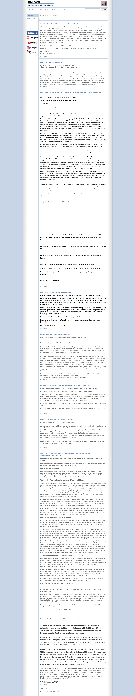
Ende (57, 691)
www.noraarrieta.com (90, 84)
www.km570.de (72, 84)
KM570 (40, 15)
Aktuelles (48, 15)
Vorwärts (52, 691)
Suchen (104, 9)
